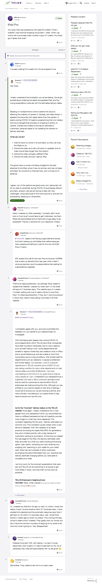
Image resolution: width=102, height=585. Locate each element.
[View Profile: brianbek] (15, 538)
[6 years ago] (82, 84)
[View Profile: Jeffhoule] (10, 18)
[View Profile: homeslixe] (12, 561)
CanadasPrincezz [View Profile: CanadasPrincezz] (23, 278)
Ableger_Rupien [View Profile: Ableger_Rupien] (83, 167)
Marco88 (20, 238)
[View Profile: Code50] (73, 174)
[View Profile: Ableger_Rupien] (73, 163)
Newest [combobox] (62, 50)
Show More (19, 495)
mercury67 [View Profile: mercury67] (74, 84)
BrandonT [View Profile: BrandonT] (18, 80)
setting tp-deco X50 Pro (81, 92)
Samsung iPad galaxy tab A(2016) (81, 114)
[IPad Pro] (18, 66)
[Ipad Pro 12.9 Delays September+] (82, 79)
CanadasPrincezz (26, 317)
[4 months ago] (80, 148)
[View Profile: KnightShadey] (17, 234)
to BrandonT (34, 208)
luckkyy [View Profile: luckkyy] (73, 61)
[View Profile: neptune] (73, 147)
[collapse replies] (6, 63)
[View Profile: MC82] (12, 65)
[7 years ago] (80, 37)
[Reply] (59, 42)
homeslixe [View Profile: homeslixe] (18, 560)
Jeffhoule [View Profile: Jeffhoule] (16, 17)
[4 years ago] (77, 128)
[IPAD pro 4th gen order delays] (82, 56)
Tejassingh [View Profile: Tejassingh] (89, 183)
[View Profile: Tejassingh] (73, 182)
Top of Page (23, 579)
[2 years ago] (82, 104)
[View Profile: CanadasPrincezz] (15, 279)
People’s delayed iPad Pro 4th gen (81, 24)
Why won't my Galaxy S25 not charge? (82, 173)
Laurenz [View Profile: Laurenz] (73, 37)
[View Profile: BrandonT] (12, 81)
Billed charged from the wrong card (84, 181)
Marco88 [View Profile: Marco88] (20, 208)
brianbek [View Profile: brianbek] (20, 537)
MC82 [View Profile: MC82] (17, 63)
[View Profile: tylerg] (73, 155)
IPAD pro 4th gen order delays (80, 47)
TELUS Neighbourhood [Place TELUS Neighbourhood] (11, 8)
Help (31, 579)
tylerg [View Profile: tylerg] (88, 156)
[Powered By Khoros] (92, 580)
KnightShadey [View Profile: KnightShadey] (24, 233)
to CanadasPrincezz (49, 312)
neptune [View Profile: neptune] (88, 148)
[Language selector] (72, 3)
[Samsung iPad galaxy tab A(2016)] (82, 123)
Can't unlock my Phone (83, 162)
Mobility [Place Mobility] (26, 8)
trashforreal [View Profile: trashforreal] (74, 104)
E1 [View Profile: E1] (72, 127)
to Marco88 (39, 233)
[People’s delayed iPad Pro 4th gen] (82, 33)
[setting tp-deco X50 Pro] (82, 100)
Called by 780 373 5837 (84, 154)
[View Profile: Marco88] (15, 209)
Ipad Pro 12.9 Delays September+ (79, 70)
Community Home (10, 579)
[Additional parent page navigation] (21, 8)
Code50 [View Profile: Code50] (88, 175)
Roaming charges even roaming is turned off (83, 145)
